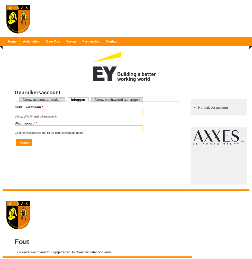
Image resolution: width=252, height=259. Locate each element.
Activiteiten (31, 41)
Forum (71, 41)
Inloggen (80, 100)
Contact (112, 41)
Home (12, 41)
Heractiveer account (213, 108)
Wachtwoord (26, 123)
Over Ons (53, 41)
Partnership (91, 41)
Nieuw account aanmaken (42, 100)
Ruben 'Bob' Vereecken (131, 194)
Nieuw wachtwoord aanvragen (117, 100)
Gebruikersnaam (29, 107)
